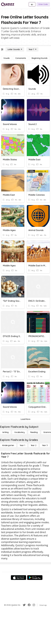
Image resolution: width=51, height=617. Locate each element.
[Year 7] (32, 49)
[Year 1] (22, 445)
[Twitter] (24, 605)
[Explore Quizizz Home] (7, 4)
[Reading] (34, 432)
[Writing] (5, 432)
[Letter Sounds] (14, 49)
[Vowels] (6, 58)
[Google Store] (34, 577)
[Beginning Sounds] (39, 58)
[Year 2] (33, 445)
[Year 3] (45, 445)
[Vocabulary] (19, 432)
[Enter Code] (43, 4)
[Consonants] (20, 58)
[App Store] (18, 577)
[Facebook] (29, 605)
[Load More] (25, 419)
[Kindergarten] (8, 445)
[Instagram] (34, 605)
